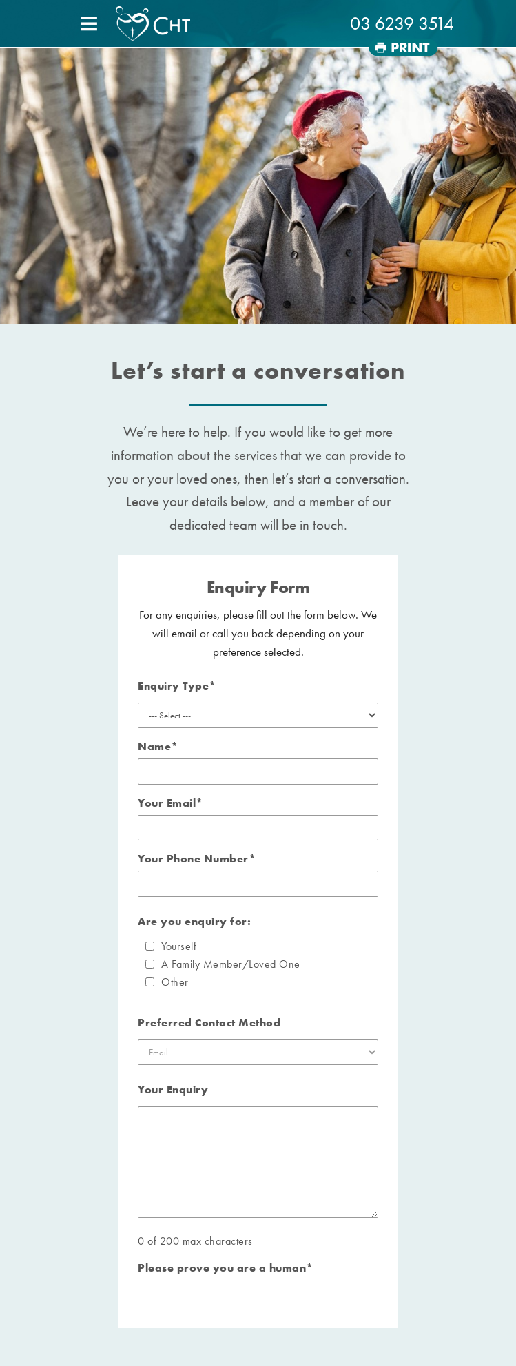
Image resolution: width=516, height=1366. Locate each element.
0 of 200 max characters (195, 1241)
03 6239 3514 (402, 23)
